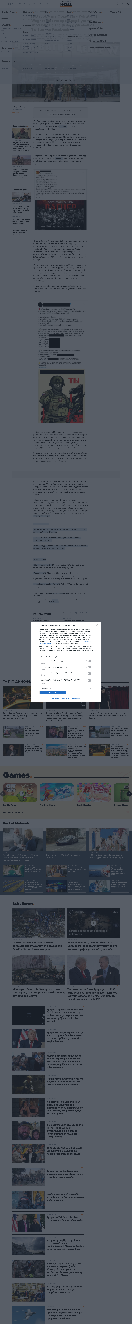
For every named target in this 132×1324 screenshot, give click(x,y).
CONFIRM (52, 692)
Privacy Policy (76, 698)
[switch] (88, 661)
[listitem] (66, 657)
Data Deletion (55, 698)
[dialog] (66, 662)
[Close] (97, 625)
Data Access (65, 698)
